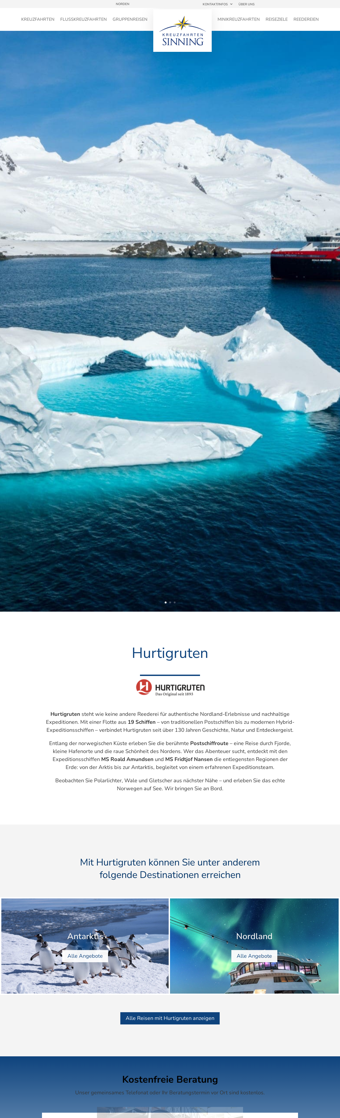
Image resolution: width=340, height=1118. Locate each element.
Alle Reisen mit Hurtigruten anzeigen (170, 1018)
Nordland (254, 942)
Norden (122, 4)
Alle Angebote (85, 961)
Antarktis (85, 942)
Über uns (246, 4)
